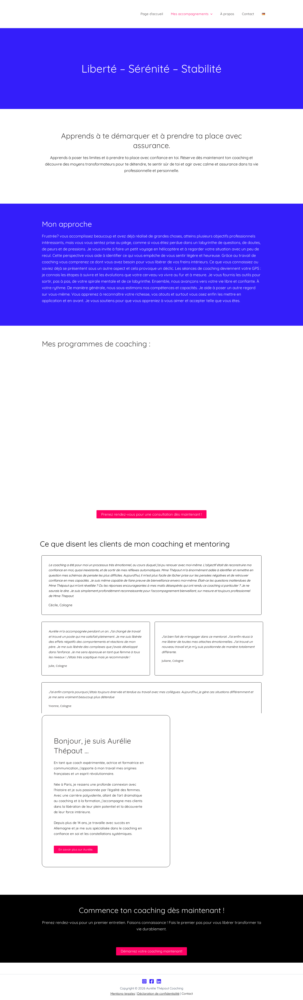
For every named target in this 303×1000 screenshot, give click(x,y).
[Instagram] (144, 981)
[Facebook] (151, 981)
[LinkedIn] (158, 981)
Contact (250, 14)
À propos (230, 14)
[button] (214, 14)
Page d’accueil (157, 14)
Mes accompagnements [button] (195, 14)
